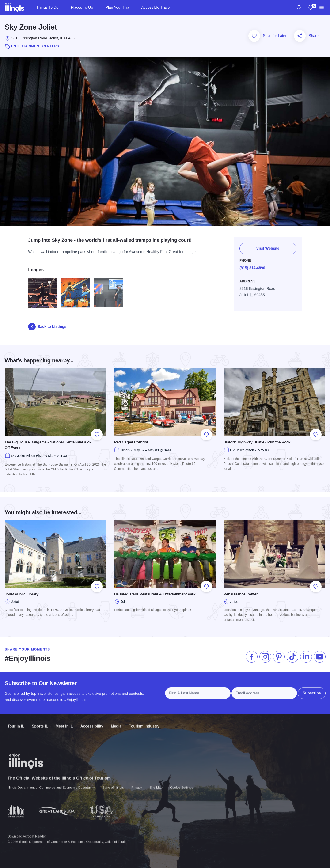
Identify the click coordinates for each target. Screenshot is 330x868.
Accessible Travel (156, 7)
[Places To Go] (97, 7)
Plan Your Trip (117, 7)
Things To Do (47, 7)
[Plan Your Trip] (133, 7)
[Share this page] (300, 36)
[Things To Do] (62, 7)
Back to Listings (47, 326)
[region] (299, 7)
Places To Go (82, 7)
